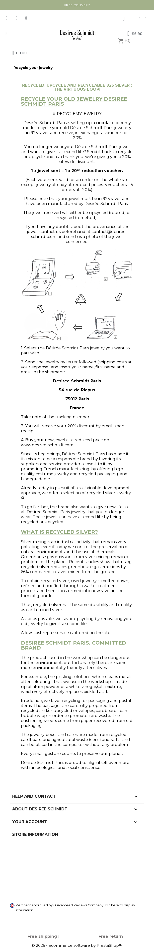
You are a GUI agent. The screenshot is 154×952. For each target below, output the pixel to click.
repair (48, 632)
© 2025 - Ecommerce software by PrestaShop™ (77, 945)
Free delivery (77, 5)
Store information (35, 834)
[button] (6, 33)
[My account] (123, 18)
